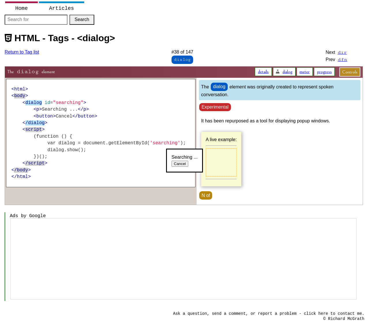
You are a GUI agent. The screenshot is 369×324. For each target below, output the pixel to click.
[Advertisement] (183, 259)
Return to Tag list (22, 52)
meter (305, 71)
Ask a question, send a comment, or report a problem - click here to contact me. (268, 313)
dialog (287, 71)
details (263, 71)
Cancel (180, 164)
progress (324, 71)
